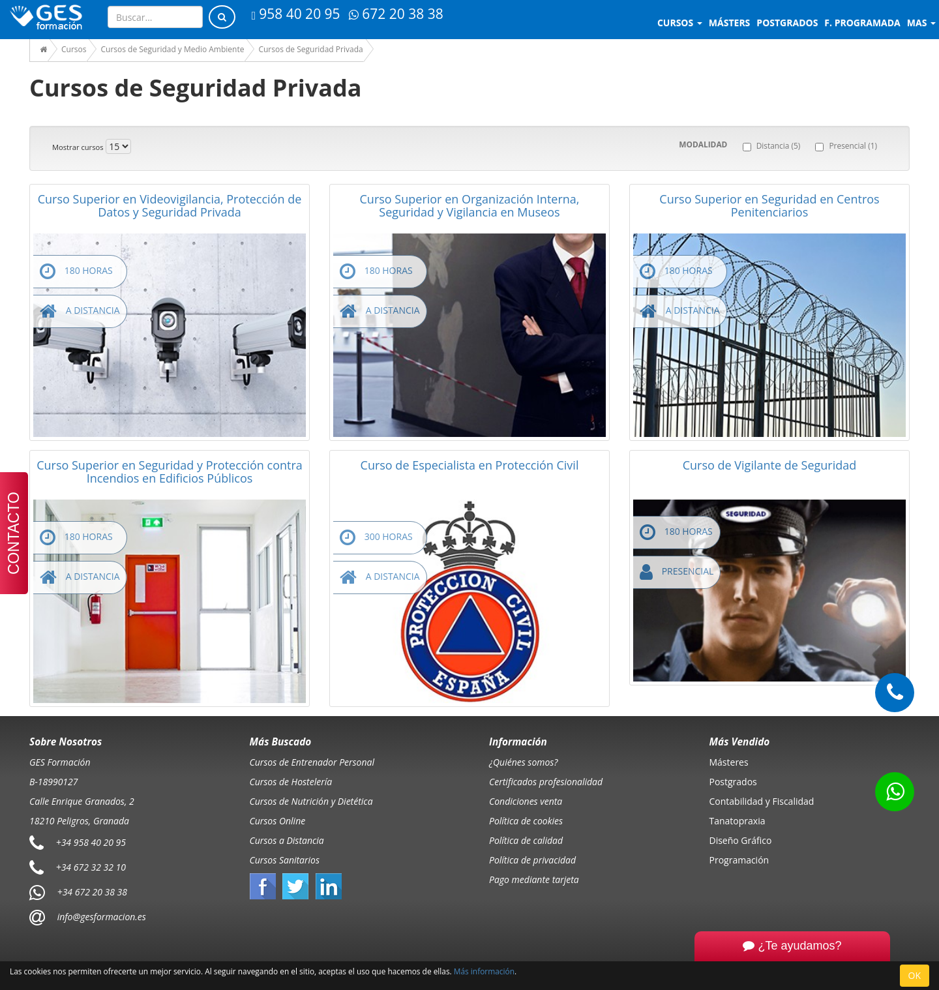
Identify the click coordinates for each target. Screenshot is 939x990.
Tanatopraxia (737, 821)
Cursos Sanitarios (285, 860)
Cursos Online (278, 821)
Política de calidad (526, 840)
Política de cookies (526, 821)
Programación (739, 860)
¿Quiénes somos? (523, 762)
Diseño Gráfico (740, 840)
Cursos (679, 22)
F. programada (862, 22)
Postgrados (733, 781)
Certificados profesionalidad (546, 781)
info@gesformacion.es (100, 916)
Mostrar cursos (78, 147)
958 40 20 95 (296, 14)
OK (914, 975)
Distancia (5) (778, 145)
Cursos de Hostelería (291, 781)
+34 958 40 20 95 (91, 842)
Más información (484, 971)
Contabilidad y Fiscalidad (761, 801)
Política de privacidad (532, 860)
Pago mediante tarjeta (534, 879)
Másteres (729, 762)
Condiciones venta (525, 801)
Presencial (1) (853, 145)
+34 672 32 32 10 (91, 867)
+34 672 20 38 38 (92, 892)
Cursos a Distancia (287, 840)
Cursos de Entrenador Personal (312, 762)
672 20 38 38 (396, 14)
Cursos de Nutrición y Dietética (311, 801)
